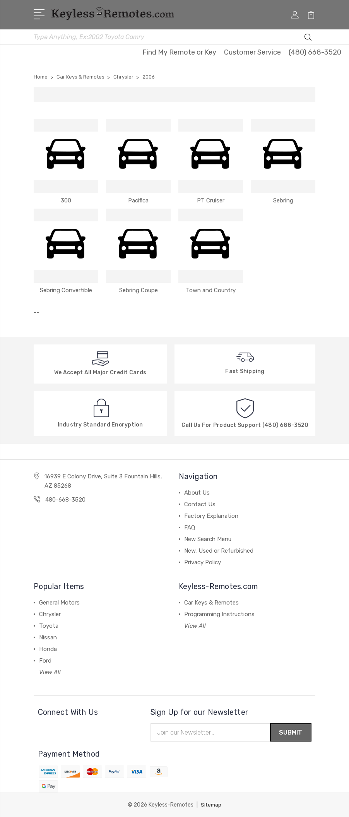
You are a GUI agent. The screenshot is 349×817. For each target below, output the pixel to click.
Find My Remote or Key (179, 51)
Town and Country (211, 288)
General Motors (59, 601)
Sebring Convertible (66, 288)
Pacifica (138, 198)
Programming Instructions (219, 613)
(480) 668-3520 (315, 51)
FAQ (189, 526)
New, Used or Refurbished (218, 549)
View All (50, 671)
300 (66, 198)
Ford (45, 659)
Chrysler (50, 613)
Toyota (48, 624)
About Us (197, 491)
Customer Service (252, 51)
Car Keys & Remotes (211, 601)
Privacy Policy (202, 561)
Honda (48, 647)
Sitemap (211, 804)
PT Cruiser (210, 198)
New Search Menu (207, 537)
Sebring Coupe (138, 288)
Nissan (48, 636)
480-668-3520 (65, 498)
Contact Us (200, 503)
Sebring (283, 198)
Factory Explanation (211, 514)
